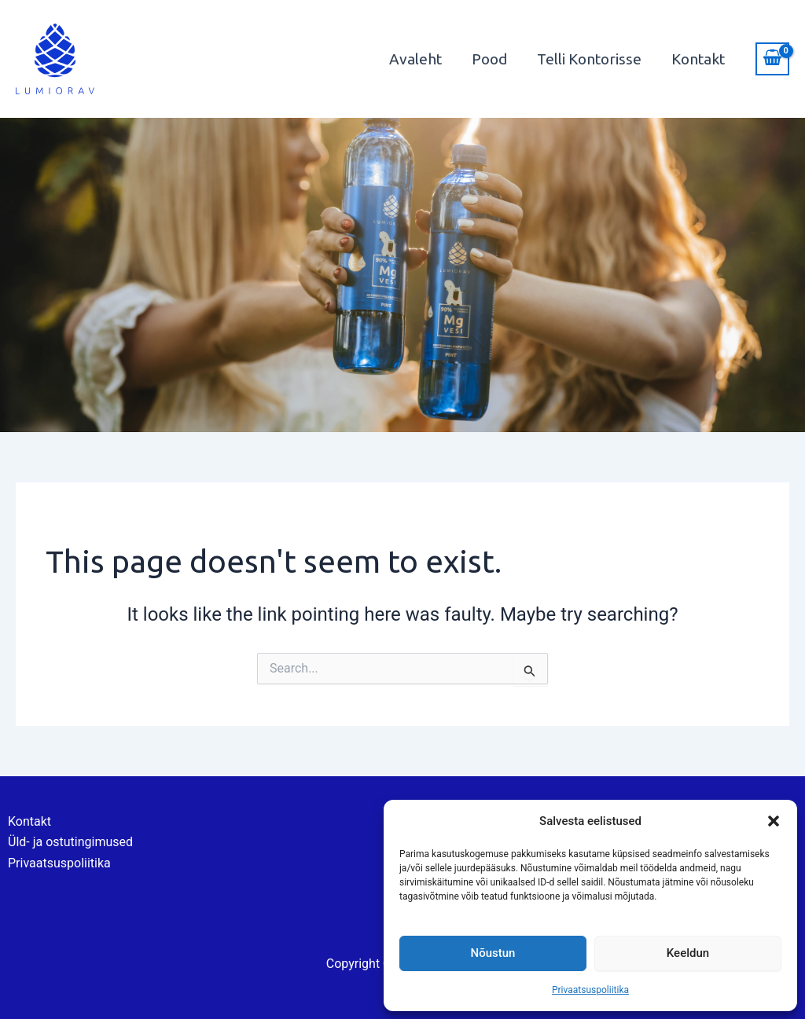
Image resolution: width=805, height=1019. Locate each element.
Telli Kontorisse (589, 59)
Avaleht (415, 59)
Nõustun (493, 953)
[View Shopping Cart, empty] (772, 58)
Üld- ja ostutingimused (70, 841)
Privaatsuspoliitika (590, 989)
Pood (489, 59)
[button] (773, 821)
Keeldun (688, 953)
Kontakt (698, 59)
